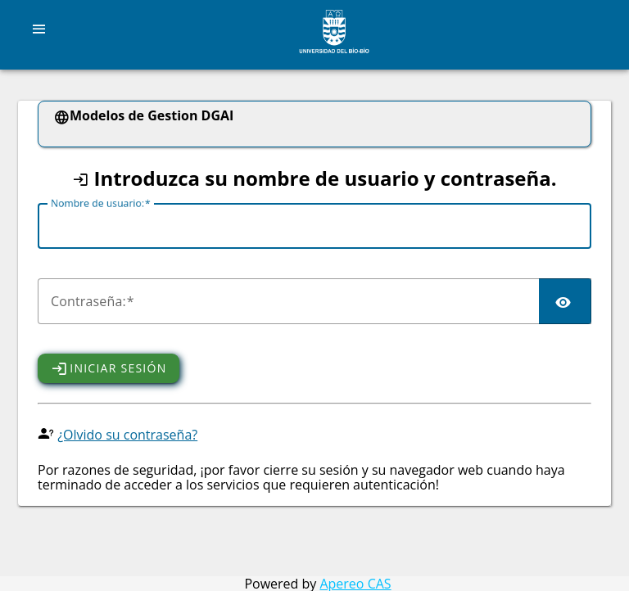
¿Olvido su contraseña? (127, 435)
